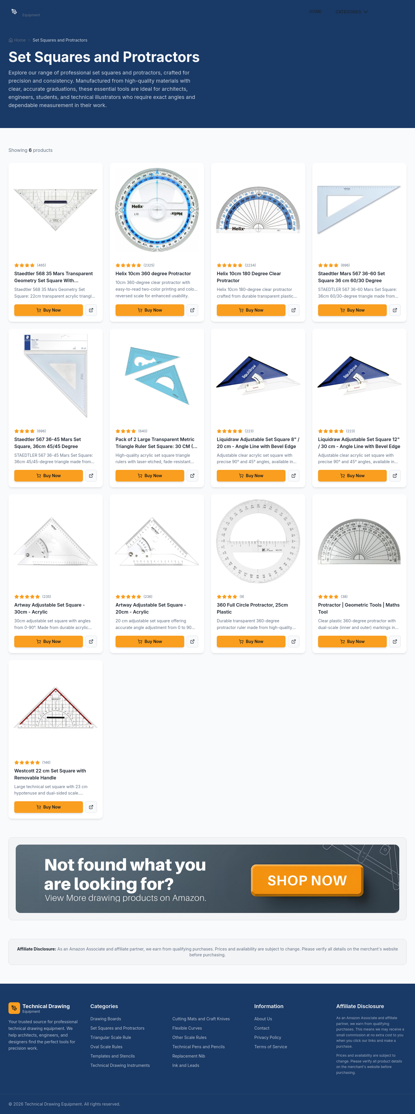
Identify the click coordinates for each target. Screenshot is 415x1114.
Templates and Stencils (115, 1055)
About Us (263, 1018)
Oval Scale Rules (109, 1046)
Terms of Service (270, 1046)
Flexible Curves (189, 1028)
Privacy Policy (267, 1037)
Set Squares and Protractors (120, 1028)
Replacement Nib (191, 1055)
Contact (261, 1028)
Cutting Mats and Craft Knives (203, 1018)
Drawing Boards (108, 1018)
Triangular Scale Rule (113, 1037)
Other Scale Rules (191, 1037)
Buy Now (48, 310)
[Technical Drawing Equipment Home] (39, 11)
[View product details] (91, 310)
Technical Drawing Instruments (123, 1065)
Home (315, 11)
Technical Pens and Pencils (200, 1046)
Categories (352, 11)
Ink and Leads (188, 1065)
